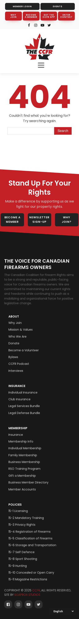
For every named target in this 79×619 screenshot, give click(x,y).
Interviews (15, 371)
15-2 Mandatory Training (26, 518)
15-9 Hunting (17, 566)
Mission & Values (20, 329)
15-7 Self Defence (21, 552)
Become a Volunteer (23, 350)
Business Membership (24, 462)
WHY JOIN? (66, 219)
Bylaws (13, 357)
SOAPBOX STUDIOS (27, 595)
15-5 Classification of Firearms (30, 538)
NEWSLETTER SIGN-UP (39, 219)
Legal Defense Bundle (24, 413)
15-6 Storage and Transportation (32, 545)
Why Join (15, 323)
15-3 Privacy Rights (21, 525)
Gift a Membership (22, 476)
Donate (13, 343)
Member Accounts (22, 489)
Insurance (16, 386)
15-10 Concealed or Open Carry (31, 572)
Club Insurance (19, 399)
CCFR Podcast (18, 364)
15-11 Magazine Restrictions (27, 579)
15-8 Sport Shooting (22, 559)
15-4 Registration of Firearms (29, 531)
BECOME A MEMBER (31, 16)
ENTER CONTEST (66, 16)
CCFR (36, 590)
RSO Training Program (24, 469)
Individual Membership (24, 448)
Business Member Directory (28, 482)
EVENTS (57, 6)
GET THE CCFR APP (49, 16)
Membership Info (20, 441)
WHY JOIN (13, 16)
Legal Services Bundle (24, 406)
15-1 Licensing (18, 511)
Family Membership (22, 455)
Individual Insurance (22, 392)
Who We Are (17, 336)
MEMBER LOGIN (22, 6)
